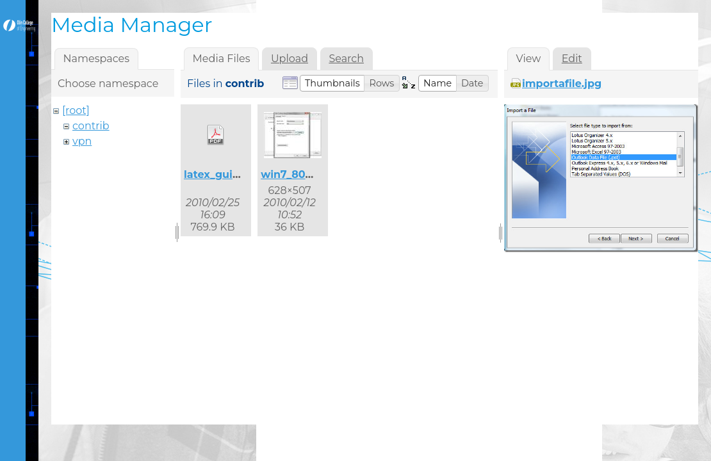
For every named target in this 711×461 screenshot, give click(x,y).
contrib (91, 126)
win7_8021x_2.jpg (307, 174)
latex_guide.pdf (225, 174)
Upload (289, 59)
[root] (76, 110)
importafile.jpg (561, 83)
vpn (82, 141)
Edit (572, 59)
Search (346, 59)
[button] (332, 83)
